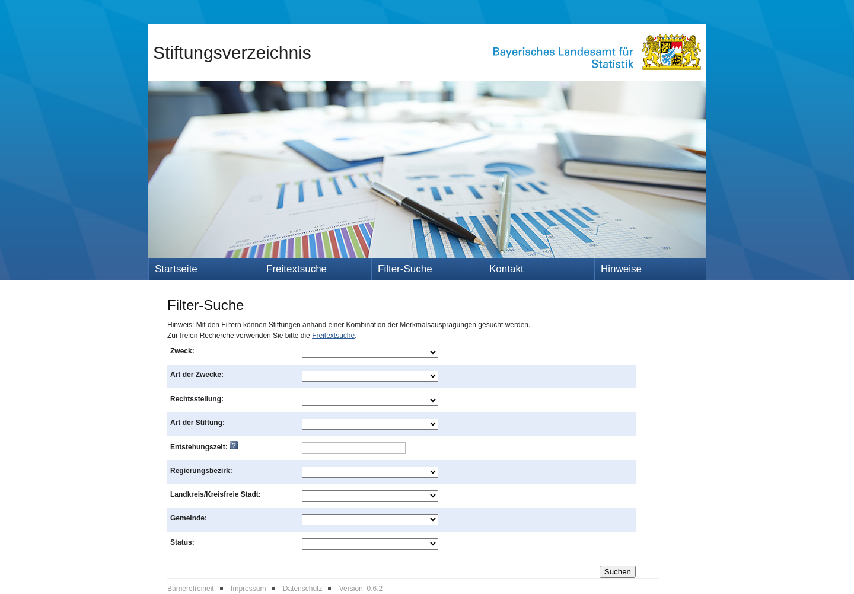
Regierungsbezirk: (201, 471)
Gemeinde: (188, 518)
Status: (182, 542)
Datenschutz (303, 589)
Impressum (248, 589)
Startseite (176, 268)
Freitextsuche (296, 268)
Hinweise (621, 268)
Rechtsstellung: (197, 399)
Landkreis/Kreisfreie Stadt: (215, 494)
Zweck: (182, 351)
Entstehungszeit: (204, 447)
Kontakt (506, 268)
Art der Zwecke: (197, 375)
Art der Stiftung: (197, 423)
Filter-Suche (405, 268)
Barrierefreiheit (190, 589)
